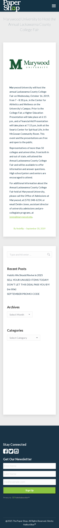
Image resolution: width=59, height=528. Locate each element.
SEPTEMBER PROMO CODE (23, 293)
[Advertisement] (29, 381)
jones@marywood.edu (20, 216)
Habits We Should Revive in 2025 (25, 275)
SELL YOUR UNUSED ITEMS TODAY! (28, 279)
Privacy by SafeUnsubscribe (16, 498)
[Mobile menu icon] (54, 6)
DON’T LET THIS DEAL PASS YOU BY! (28, 284)
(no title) (11, 289)
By (19, 228)
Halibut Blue (29, 524)
